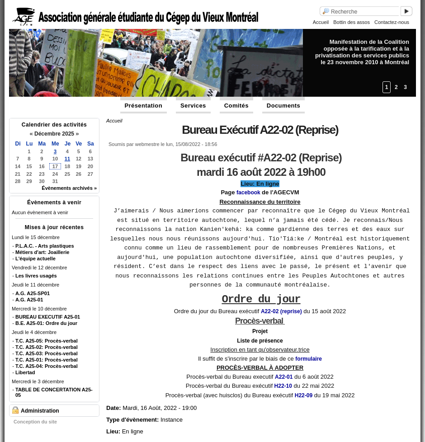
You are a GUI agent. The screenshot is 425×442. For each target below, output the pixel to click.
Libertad (25, 372)
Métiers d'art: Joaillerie (42, 252)
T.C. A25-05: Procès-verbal (46, 340)
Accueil (321, 22)
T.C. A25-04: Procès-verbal (46, 366)
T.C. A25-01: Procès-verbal (46, 359)
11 (67, 158)
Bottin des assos (351, 22)
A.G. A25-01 (29, 299)
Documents (283, 105)
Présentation (144, 105)
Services (193, 105)
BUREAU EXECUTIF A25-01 (47, 317)
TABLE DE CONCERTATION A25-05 (54, 392)
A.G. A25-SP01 (32, 293)
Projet (260, 327)
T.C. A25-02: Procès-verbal (46, 347)
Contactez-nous (391, 22)
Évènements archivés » (69, 188)
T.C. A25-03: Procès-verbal (46, 353)
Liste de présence (260, 336)
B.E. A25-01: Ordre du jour (46, 323)
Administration (40, 411)
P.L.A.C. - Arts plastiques (44, 246)
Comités (236, 105)
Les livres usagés (36, 275)
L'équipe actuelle (35, 258)
